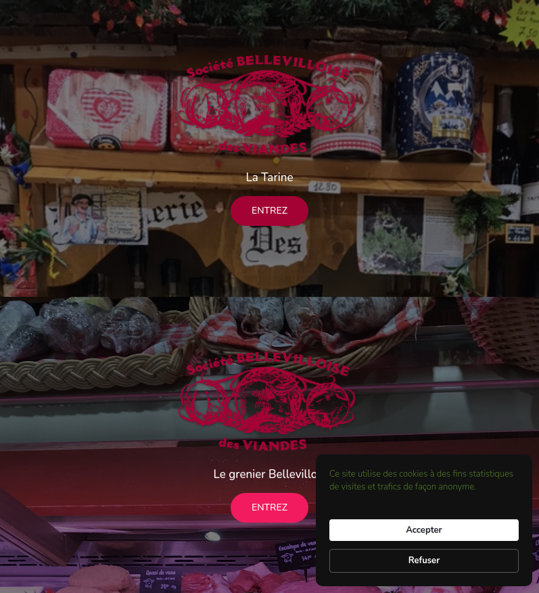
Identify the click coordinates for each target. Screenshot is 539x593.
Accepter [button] (424, 530)
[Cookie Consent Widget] (424, 520)
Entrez (269, 210)
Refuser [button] (424, 560)
